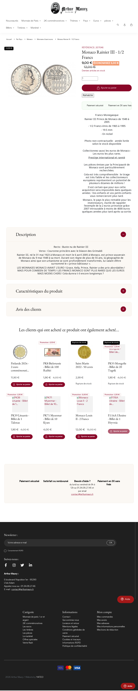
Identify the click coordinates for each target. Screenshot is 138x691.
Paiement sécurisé (70, 636)
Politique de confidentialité (74, 646)
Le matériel (28, 636)
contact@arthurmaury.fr (82, 494)
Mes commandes (105, 617)
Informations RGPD (71, 643)
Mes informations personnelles (111, 627)
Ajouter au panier (106, 88)
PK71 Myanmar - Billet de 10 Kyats (52, 418)
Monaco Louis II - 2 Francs (84, 417)
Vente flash (28, 643)
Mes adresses (103, 623)
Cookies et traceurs (71, 640)
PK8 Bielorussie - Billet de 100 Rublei (52, 366)
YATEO (39, 678)
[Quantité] (90, 78)
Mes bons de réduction (107, 630)
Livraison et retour (70, 623)
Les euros (27, 627)
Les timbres (28, 630)
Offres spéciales (30, 640)
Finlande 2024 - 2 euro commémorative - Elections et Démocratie (20, 370)
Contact (66, 617)
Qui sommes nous (70, 620)
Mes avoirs (102, 620)
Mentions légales (70, 627)
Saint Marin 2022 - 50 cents (84, 365)
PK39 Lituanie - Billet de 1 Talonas (20, 418)
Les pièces (27, 633)
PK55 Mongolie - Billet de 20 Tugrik (117, 366)
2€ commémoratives (32, 623)
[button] (125, 599)
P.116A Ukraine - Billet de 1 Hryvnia (117, 418)
